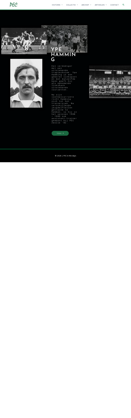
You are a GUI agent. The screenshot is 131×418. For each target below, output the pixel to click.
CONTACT (114, 5)
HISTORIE (56, 5)
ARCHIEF (85, 5)
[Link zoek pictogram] (123, 5)
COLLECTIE (71, 5)
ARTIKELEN (99, 5)
